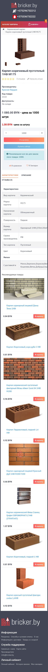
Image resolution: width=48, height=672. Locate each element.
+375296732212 (26, 10)
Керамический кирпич (16, 29)
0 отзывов (21, 79)
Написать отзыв (34, 79)
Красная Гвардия (9, 89)
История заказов (23, 664)
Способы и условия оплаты (22, 637)
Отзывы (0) (7, 180)
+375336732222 (26, 16)
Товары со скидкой (30, 640)
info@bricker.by (7, 655)
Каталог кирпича (10, 24)
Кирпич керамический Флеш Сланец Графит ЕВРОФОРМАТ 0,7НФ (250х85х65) (23, 515)
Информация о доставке (11, 640)
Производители (7, 652)
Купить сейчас (24, 146)
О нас (36, 637)
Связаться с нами (8, 649)
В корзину (24, 139)
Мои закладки (36, 664)
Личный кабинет (8, 664)
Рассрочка (5, 637)
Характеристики (10, 175)
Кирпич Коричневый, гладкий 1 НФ (23, 556)
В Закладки (32, 165)
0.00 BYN (37, 23)
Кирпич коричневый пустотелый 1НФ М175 (23, 32)
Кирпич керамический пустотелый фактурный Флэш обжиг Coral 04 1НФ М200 (24, 388)
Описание (26, 175)
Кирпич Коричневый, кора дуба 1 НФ (23, 347)
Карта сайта (21, 649)
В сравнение (15, 166)
